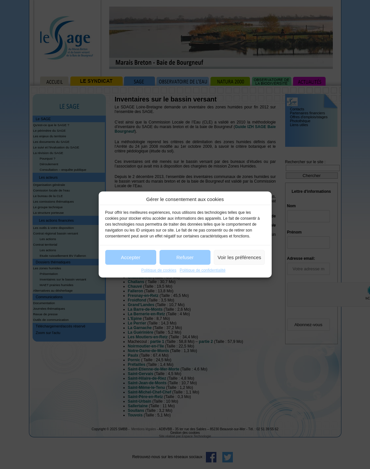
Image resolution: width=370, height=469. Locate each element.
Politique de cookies (158, 270)
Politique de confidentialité (202, 270)
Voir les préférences (239, 257)
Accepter (130, 257)
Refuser (185, 257)
